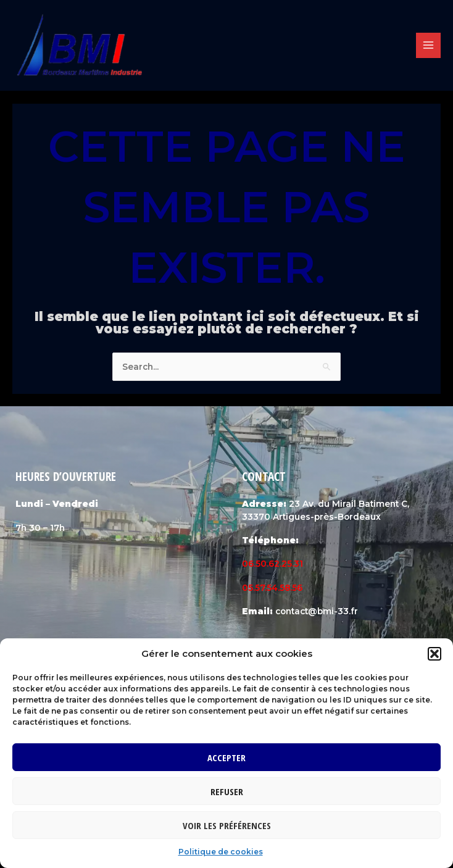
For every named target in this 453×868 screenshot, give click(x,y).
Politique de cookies (220, 851)
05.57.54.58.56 (272, 594)
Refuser (226, 791)
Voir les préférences (227, 825)
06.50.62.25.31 (272, 570)
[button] (434, 654)
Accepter (226, 757)
